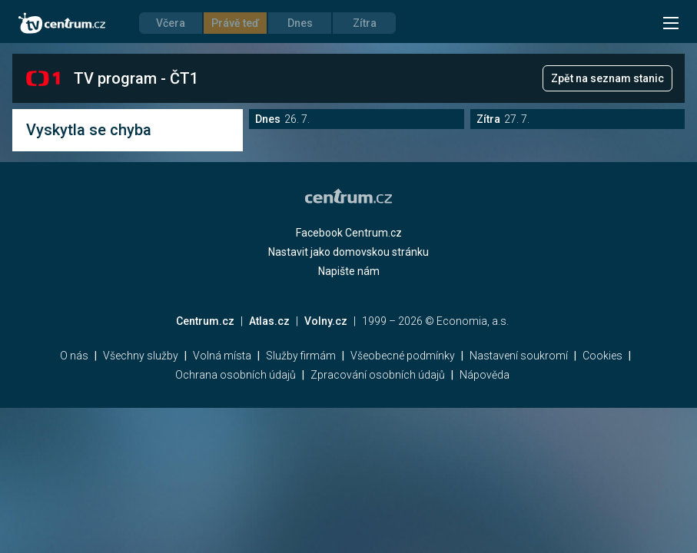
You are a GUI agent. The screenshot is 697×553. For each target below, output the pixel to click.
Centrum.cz (205, 321)
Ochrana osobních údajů (235, 375)
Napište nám (349, 271)
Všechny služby (140, 355)
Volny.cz (325, 321)
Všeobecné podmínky (402, 355)
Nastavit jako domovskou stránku (348, 252)
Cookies (602, 355)
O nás (74, 355)
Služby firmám (301, 355)
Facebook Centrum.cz (349, 233)
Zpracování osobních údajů (377, 375)
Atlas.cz (269, 321)
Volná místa (222, 355)
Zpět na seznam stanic (607, 78)
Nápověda (484, 375)
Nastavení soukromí (519, 355)
